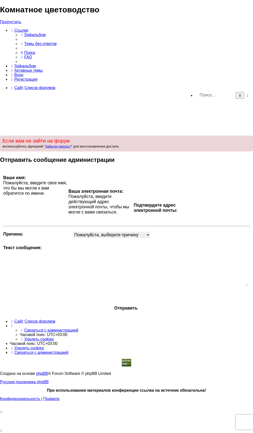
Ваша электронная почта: (95, 191)
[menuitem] (33, 35)
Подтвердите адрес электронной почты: (155, 208)
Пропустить (10, 22)
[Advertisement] (126, 117)
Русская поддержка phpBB (24, 382)
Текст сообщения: (22, 247)
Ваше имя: (14, 177)
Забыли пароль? (58, 146)
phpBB (42, 373)
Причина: (13, 234)
